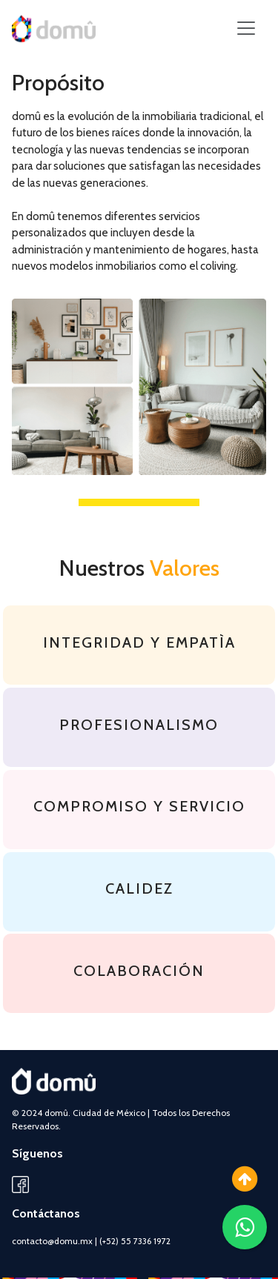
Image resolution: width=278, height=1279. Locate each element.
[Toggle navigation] (246, 28)
